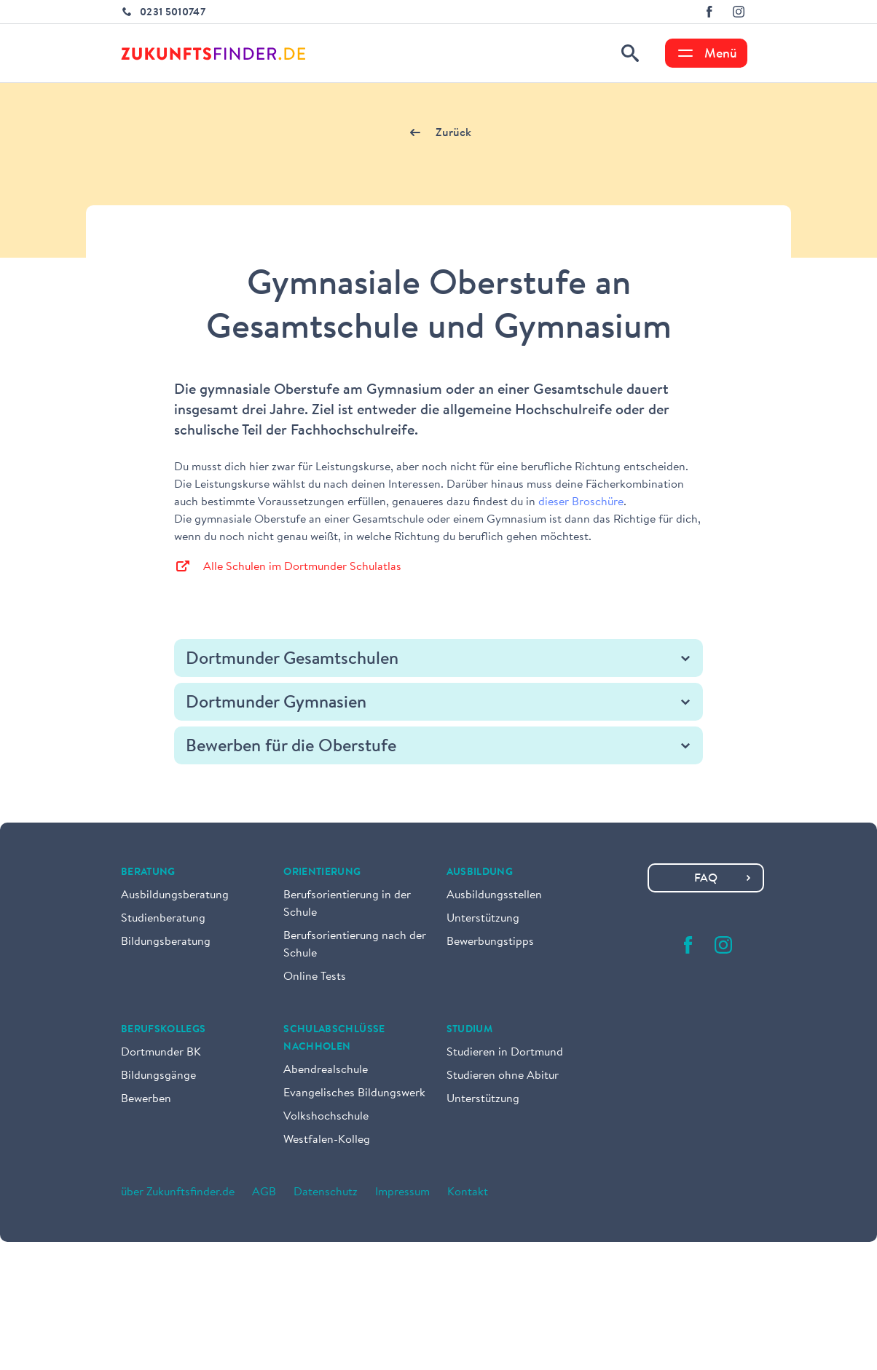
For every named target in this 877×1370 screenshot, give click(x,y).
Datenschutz (326, 1192)
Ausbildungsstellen (494, 895)
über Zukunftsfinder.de (178, 1192)
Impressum (402, 1192)
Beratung (148, 873)
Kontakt (467, 1192)
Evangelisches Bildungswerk (354, 1093)
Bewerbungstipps (490, 942)
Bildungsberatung (166, 942)
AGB (264, 1192)
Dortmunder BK (161, 1052)
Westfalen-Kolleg (326, 1140)
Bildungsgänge (158, 1076)
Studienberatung (163, 918)
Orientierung (322, 873)
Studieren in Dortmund (505, 1052)
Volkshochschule (326, 1116)
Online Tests (314, 977)
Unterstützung (483, 918)
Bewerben (146, 1099)
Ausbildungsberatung (175, 895)
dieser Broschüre (581, 502)
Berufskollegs (163, 1030)
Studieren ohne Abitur (503, 1076)
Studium (469, 1030)
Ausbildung (480, 873)
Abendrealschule (325, 1070)
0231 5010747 (172, 13)
